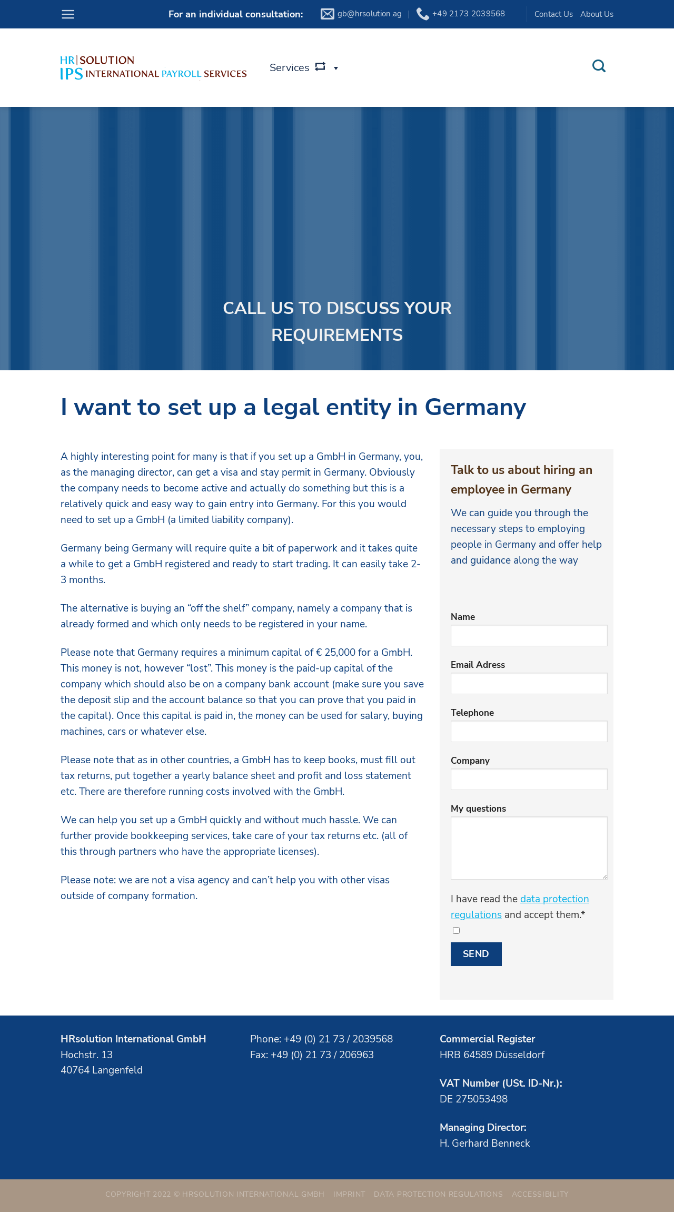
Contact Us (553, 14)
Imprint (349, 1194)
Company (529, 777)
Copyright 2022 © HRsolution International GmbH (215, 1194)
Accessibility (540, 1194)
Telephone (529, 729)
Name (529, 633)
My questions (529, 845)
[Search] (598, 66)
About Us (596, 14)
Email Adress (529, 681)
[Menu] (68, 14)
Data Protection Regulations (438, 1194)
